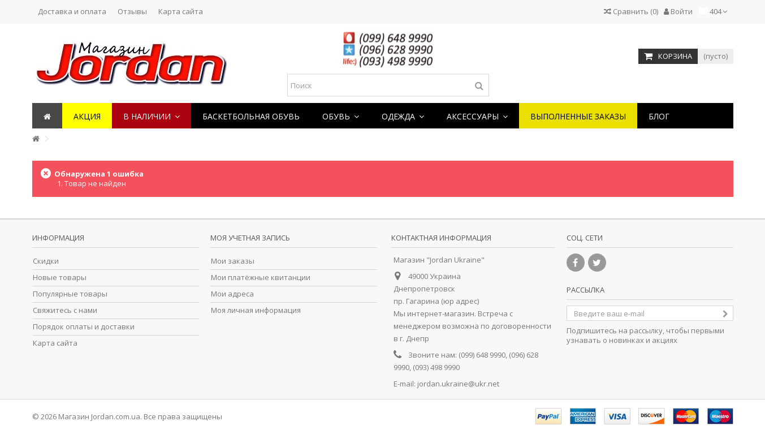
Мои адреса (232, 294)
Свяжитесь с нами (65, 310)
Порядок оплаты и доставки (84, 327)
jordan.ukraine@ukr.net (458, 384)
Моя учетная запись (250, 238)
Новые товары (60, 277)
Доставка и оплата (72, 11)
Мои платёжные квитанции (260, 277)
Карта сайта (180, 11)
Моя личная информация (256, 310)
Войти (678, 11)
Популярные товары (70, 294)
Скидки (46, 261)
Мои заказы (232, 261)
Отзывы (132, 11)
